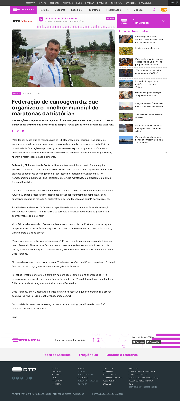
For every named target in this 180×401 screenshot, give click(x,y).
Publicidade (78, 394)
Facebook (13, 378)
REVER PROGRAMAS (85, 374)
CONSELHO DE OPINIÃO (137, 374)
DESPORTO (56, 371)
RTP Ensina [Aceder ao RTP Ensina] (131, 3)
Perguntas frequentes (88, 381)
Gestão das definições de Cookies (143, 387)
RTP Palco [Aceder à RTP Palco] (102, 3)
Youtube (26, 378)
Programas (94, 9)
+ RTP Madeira (135, 9)
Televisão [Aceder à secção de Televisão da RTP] (68, 3)
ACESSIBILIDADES (109, 381)
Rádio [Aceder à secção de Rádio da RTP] (79, 3)
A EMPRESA (133, 368)
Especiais (76, 9)
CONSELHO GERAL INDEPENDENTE (142, 371)
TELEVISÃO (56, 374)
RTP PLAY (81, 368)
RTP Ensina (56, 384)
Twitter (17, 378)
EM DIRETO (82, 371)
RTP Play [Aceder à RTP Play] (89, 3)
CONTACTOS (108, 368)
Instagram (21, 378)
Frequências (88, 355)
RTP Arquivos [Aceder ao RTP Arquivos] (146, 3)
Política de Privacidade (22, 394)
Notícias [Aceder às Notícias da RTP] (42, 3)
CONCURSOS (83, 378)
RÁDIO (54, 378)
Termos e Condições (62, 394)
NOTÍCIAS (55, 368)
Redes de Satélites (56, 355)
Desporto (60, 9)
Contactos (82, 384)
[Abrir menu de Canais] (143, 21)
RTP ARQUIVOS (57, 381)
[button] (154, 10)
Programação (113, 9)
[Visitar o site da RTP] (30, 3)
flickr (30, 378)
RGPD (131, 384)
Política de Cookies (43, 394)
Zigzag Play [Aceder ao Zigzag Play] (116, 3)
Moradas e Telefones (122, 355)
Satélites (107, 384)
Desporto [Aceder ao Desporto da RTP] (55, 3)
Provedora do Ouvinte (112, 378)
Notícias (44, 9)
